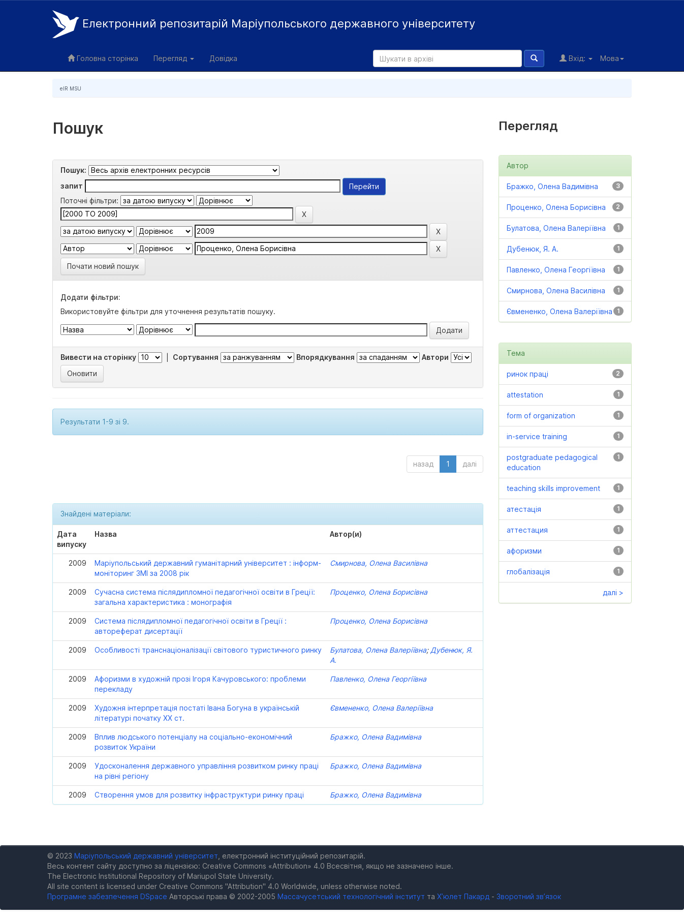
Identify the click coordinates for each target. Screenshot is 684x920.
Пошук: (73, 170)
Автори (435, 357)
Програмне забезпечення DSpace (107, 896)
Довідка (223, 58)
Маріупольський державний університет (146, 855)
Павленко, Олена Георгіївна (378, 678)
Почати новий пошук (103, 266)
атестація (524, 509)
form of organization (541, 415)
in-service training (537, 436)
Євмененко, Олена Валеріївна (381, 707)
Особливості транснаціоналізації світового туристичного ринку (208, 650)
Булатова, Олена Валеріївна (378, 650)
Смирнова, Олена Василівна (378, 563)
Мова (612, 58)
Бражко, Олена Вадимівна (375, 736)
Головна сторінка (103, 58)
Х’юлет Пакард (463, 896)
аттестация (527, 530)
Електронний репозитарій (263, 24)
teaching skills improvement (553, 488)
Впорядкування (325, 357)
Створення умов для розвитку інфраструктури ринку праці (199, 794)
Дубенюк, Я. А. (532, 248)
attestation (525, 394)
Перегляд (173, 58)
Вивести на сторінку (98, 357)
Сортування (196, 357)
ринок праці (527, 374)
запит (71, 185)
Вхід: (576, 58)
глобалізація (528, 571)
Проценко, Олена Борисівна (378, 592)
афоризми (524, 550)
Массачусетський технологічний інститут (351, 896)
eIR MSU (70, 88)
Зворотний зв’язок (528, 896)
